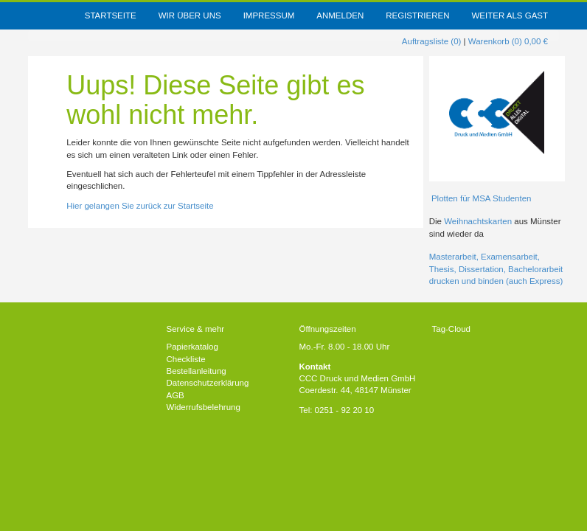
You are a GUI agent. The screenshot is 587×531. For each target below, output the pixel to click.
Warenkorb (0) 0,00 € (508, 41)
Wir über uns (190, 15)
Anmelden (340, 15)
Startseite (110, 15)
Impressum (269, 15)
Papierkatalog (192, 346)
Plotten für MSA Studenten (480, 198)
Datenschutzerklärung (208, 382)
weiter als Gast (509, 15)
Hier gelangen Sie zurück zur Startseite (139, 205)
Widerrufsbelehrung (203, 407)
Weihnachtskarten (479, 221)
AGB (175, 395)
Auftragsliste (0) (432, 41)
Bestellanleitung (196, 371)
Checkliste (186, 359)
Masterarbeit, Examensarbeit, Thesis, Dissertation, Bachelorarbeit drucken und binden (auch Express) (496, 268)
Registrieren (417, 15)
